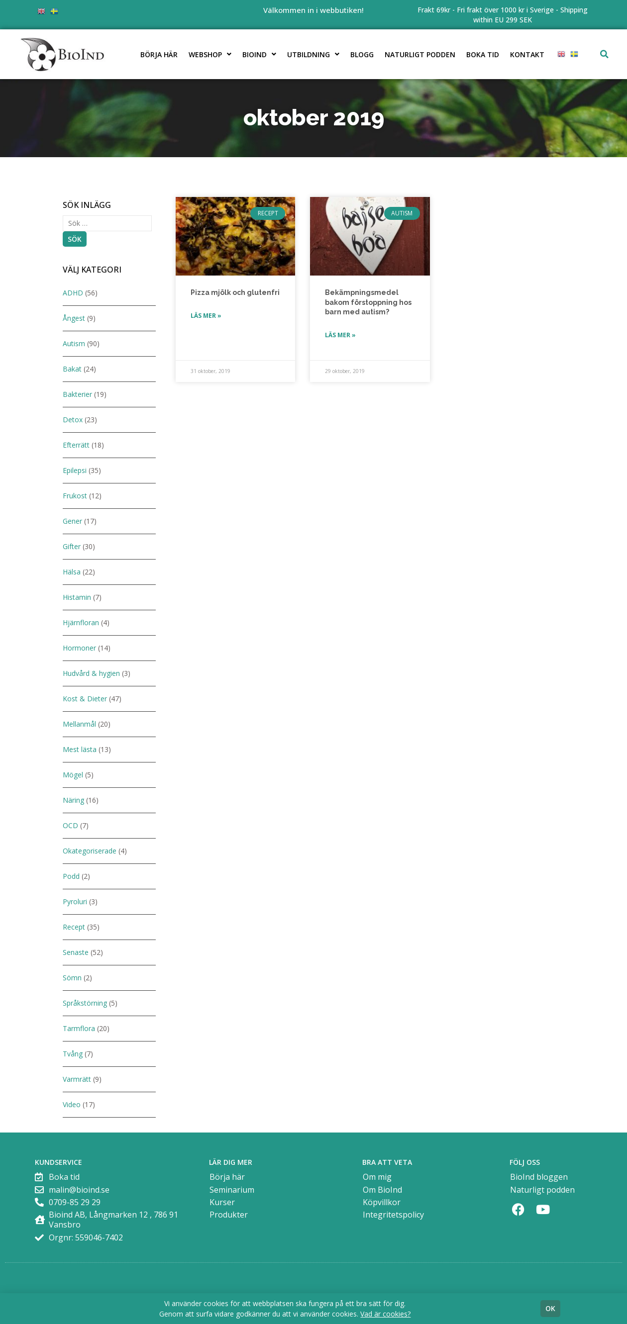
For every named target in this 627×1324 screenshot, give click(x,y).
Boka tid (482, 54)
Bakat (72, 369)
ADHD (73, 292)
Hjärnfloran (81, 622)
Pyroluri (75, 901)
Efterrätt (76, 445)
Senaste (76, 952)
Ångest (74, 318)
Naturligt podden (420, 54)
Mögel (73, 774)
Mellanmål (79, 724)
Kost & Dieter (85, 698)
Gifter (72, 546)
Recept (74, 927)
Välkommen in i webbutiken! (313, 10)
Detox (73, 419)
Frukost (75, 495)
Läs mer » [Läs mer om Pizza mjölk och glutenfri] (206, 315)
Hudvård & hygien (91, 673)
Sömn (72, 977)
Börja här (159, 54)
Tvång (73, 1053)
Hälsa (72, 571)
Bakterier (77, 394)
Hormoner (79, 648)
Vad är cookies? (385, 1314)
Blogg (362, 54)
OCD (70, 825)
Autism (74, 343)
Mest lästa (80, 749)
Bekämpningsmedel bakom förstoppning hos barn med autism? (368, 302)
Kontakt (527, 54)
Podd (71, 876)
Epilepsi (75, 470)
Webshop (210, 54)
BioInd (259, 54)
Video (72, 1104)
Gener (72, 521)
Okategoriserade (89, 850)
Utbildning (313, 54)
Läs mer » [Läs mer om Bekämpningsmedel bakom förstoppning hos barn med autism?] (340, 335)
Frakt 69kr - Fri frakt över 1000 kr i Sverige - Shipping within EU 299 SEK (503, 14)
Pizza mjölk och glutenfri (235, 292)
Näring (73, 800)
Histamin (77, 597)
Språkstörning (85, 1003)
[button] (604, 54)
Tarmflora (79, 1028)
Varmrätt (77, 1079)
